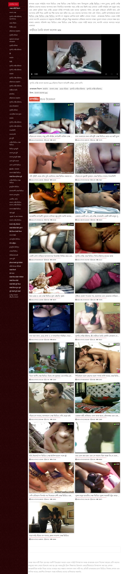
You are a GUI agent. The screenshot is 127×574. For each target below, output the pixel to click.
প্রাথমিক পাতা (13, 4)
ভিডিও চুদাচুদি (13, 149)
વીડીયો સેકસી (13, 255)
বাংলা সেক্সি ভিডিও (15, 220)
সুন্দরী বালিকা (13, 35)
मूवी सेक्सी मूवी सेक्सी (14, 291)
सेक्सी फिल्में (12, 270)
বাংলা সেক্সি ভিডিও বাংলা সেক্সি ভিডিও (15, 203)
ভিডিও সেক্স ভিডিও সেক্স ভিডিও (42, 16)
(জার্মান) (11, 94)
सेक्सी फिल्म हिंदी (13, 280)
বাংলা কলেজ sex (41, 93)
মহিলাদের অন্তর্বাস (14, 31)
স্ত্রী (10, 54)
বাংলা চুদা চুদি (13, 153)
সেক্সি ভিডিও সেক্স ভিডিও (15, 143)
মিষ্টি (10, 62)
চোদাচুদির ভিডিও (14, 239)
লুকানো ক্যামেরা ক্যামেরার (14, 40)
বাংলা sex (12, 235)
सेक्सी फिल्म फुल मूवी (15, 288)
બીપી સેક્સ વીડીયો (15, 266)
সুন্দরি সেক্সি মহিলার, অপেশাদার (15, 18)
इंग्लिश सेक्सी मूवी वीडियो (15, 263)
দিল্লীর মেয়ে (12, 27)
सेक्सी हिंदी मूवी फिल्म (15, 284)
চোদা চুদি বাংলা (14, 161)
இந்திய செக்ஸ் (14, 169)
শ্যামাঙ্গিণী (12, 130)
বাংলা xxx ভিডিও (15, 173)
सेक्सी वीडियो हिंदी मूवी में (15, 228)
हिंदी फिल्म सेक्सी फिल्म (15, 231)
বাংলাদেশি (12, 134)
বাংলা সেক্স (12, 12)
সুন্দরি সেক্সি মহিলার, (15, 78)
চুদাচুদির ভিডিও (14, 187)
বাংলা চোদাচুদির (14, 195)
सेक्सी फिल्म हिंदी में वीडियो (16, 277)
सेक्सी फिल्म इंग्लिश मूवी (15, 177)
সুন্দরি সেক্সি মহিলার (15, 50)
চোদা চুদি (12, 259)
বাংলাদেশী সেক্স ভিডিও (16, 191)
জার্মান (11, 58)
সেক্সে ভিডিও (13, 251)
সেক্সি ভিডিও (94, 4)
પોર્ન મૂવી (12, 213)
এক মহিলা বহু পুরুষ (15, 114)
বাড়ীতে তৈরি (13, 90)
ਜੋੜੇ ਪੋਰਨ (11, 273)
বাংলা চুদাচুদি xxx (15, 157)
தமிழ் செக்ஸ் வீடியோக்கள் (13, 296)
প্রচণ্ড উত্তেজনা (14, 106)
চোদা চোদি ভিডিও (15, 165)
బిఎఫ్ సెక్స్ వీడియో (14, 224)
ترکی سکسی (13, 199)
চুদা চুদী (11, 138)
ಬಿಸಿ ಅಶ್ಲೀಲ (12, 243)
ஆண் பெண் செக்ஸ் (16, 216)
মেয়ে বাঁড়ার (12, 23)
